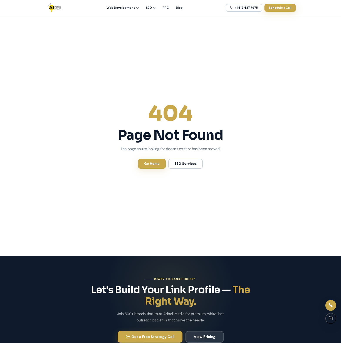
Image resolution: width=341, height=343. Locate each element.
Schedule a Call (280, 8)
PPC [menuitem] (166, 8)
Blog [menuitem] (179, 8)
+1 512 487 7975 (244, 8)
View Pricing (204, 336)
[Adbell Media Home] (54, 8)
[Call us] (330, 305)
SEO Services (185, 163)
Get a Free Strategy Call (150, 336)
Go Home (152, 163)
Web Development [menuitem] (123, 8)
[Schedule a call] (330, 318)
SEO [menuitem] (151, 8)
